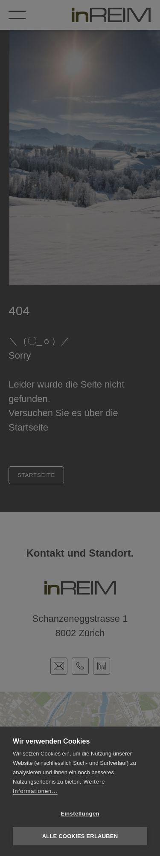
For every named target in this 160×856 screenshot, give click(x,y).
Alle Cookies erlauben (80, 836)
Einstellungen (80, 813)
